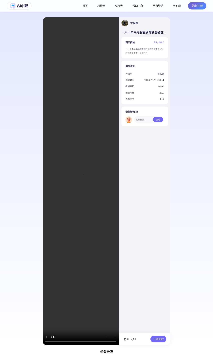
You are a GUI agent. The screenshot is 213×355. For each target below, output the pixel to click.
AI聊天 (119, 5)
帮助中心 (137, 5)
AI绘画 (101, 5)
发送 (158, 119)
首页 (85, 5)
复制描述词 (159, 42)
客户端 (177, 5)
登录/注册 (197, 5)
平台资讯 (158, 5)
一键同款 (158, 339)
